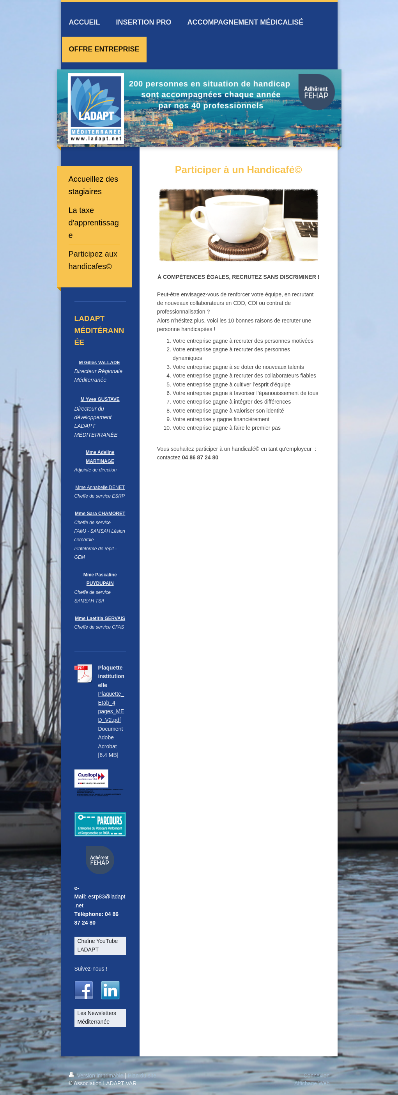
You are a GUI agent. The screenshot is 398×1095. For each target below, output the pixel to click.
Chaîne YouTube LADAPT (98, 945)
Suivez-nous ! (91, 969)
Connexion (317, 1075)
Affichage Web (312, 1083)
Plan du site (142, 1075)
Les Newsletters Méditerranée (97, 1017)
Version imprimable (97, 1075)
